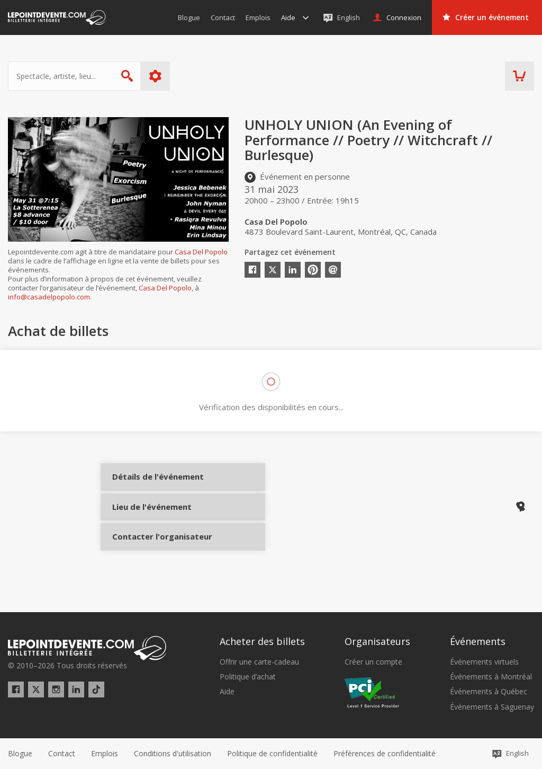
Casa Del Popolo (201, 252)
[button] (384, 753)
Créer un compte (373, 662)
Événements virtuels (484, 662)
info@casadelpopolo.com (49, 297)
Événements (477, 641)
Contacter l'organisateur (150, 556)
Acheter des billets (262, 641)
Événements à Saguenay (492, 707)
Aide (227, 692)
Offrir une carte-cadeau (259, 662)
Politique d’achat (248, 677)
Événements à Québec (488, 692)
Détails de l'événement (150, 485)
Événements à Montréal (491, 677)
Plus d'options (155, 76)
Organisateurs (377, 641)
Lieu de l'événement (150, 520)
